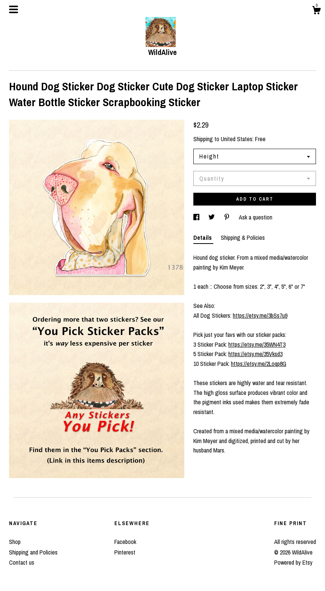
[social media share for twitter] (212, 217)
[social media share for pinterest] (227, 217)
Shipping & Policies (243, 237)
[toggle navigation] (13, 9)
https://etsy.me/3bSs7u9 (260, 315)
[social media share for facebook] (197, 217)
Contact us (21, 562)
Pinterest (124, 552)
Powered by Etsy (293, 562)
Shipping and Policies (33, 552)
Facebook (125, 542)
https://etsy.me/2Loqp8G (258, 363)
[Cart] (316, 11)
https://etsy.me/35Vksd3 (255, 354)
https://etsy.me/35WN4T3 (257, 344)
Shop (15, 542)
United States (236, 139)
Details (203, 237)
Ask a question (255, 217)
